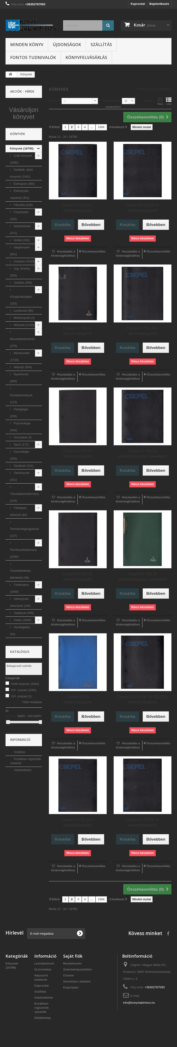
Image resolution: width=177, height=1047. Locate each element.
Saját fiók (73, 956)
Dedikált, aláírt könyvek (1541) (21, 190)
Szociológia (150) (19, 471)
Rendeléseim (72, 963)
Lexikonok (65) (23, 327)
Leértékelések (44, 963)
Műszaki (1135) (23, 341)
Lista (168, 101)
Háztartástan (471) (20, 246)
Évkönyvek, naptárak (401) (20, 211)
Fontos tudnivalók (33, 57)
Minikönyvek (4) (24, 334)
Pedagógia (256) (19, 429)
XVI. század (21, 713)
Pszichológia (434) (20, 443)
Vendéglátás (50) (20, 647)
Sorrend (54, 100)
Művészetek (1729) (20, 373)
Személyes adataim (77, 981)
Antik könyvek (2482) (21, 175)
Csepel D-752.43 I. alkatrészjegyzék (77, 208)
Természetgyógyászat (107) (24, 549)
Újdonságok (67, 44)
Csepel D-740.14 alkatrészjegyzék (77, 331)
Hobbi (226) (21, 256)
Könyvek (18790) (22, 165)
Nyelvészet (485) (19, 394)
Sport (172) (21, 461)
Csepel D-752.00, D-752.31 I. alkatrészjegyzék (142, 699)
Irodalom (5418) (24, 278)
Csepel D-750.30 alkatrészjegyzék (77, 576)
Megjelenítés (112, 100)
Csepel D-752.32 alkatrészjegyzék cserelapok (142, 453)
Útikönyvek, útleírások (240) (20, 619)
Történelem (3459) (19, 605)
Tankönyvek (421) (20, 493)
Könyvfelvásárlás (86, 57)
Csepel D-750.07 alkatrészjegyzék (77, 453)
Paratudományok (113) (21, 415)
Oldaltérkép (42, 1018)
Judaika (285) (22, 299)
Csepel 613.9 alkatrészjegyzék (77, 699)
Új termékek (42, 969)
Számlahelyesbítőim (77, 969)
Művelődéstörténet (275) (22, 359)
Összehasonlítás (94, 251)
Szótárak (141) (23, 482)
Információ (20, 756)
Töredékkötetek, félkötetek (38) (20, 591)
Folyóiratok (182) (19, 232)
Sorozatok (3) (22, 454)
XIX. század (24, 706)
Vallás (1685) (22, 636)
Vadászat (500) (23, 629)
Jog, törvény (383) (20, 288)
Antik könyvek (25, 700)
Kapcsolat (138, 4)
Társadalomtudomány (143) (24, 514)
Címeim (68, 975)
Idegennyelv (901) (20, 267)
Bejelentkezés (159, 4)
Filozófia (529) (23, 221)
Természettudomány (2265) (23, 570)
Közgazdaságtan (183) (21, 316)
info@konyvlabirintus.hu (139, 1002)
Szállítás (101, 44)
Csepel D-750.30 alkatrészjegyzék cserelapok (142, 576)
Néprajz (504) (22, 383)
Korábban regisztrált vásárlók (41, 1008)
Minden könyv (26, 44)
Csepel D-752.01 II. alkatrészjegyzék (142, 208)
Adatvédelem (22, 787)
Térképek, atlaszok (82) (18, 528)
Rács (160, 101)
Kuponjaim (71, 987)
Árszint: (11, 732)
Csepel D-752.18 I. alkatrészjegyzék (142, 331)
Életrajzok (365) (24, 200)
